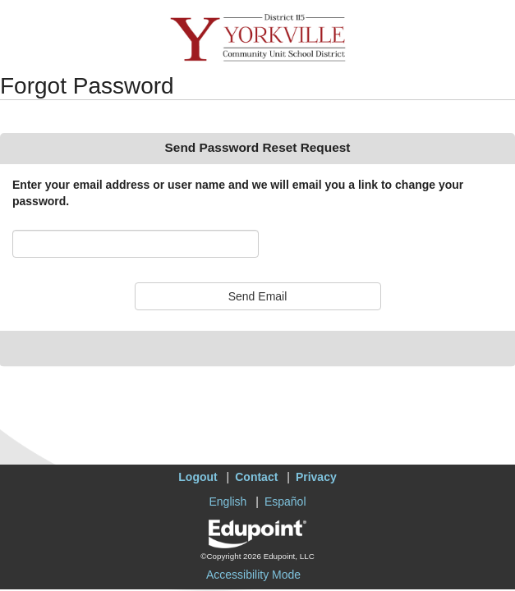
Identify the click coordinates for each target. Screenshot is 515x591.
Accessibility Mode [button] (253, 574)
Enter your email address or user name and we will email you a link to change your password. (237, 193)
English (227, 501)
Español (285, 501)
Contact (256, 476)
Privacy (316, 476)
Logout (197, 476)
